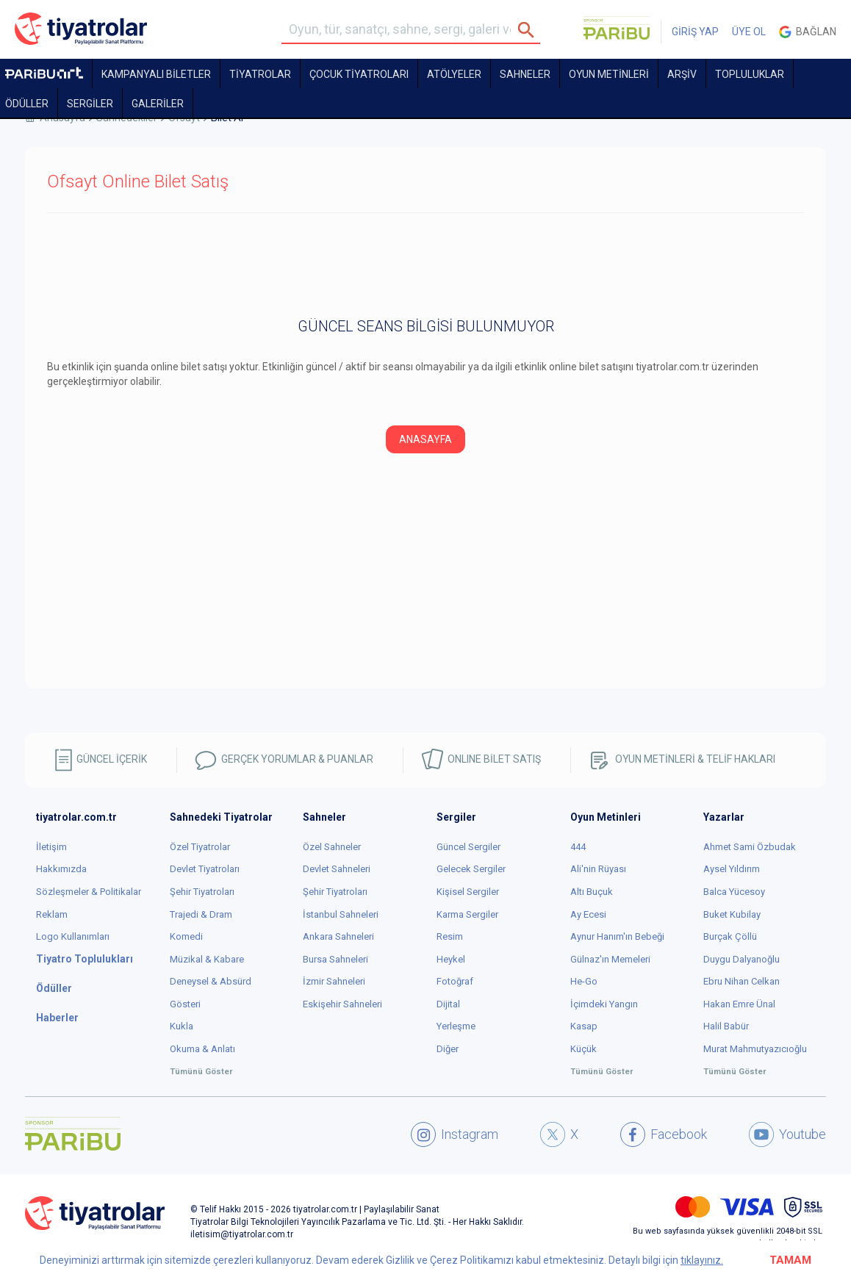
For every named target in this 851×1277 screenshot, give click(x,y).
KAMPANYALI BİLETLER (156, 74)
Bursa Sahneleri (335, 959)
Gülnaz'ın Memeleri (610, 959)
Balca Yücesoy (734, 891)
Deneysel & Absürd (210, 981)
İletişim (51, 846)
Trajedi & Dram (201, 914)
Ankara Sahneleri (338, 936)
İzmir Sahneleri (334, 981)
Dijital (448, 1004)
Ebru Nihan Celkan (741, 981)
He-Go (583, 981)
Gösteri (185, 1004)
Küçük (583, 1048)
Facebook (663, 1134)
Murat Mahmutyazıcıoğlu (755, 1048)
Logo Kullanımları (72, 936)
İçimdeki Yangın (604, 1004)
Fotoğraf (455, 981)
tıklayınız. (702, 1260)
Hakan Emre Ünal (739, 1004)
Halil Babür (726, 1026)
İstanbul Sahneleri (340, 914)
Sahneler (525, 74)
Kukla (181, 1026)
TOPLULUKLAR (749, 74)
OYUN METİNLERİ (609, 74)
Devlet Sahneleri (336, 868)
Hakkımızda (61, 868)
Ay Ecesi (588, 914)
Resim (450, 936)
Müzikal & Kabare (207, 959)
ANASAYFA (425, 439)
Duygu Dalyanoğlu (741, 959)
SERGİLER (90, 103)
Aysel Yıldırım (731, 868)
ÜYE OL (749, 31)
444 (578, 846)
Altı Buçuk (591, 891)
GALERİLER (158, 103)
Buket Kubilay (732, 914)
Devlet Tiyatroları (205, 868)
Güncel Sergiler (468, 846)
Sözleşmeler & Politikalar (88, 891)
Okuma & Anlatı (202, 1048)
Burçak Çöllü (730, 936)
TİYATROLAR (260, 74)
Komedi (186, 936)
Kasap (583, 1026)
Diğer (448, 1048)
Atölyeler (454, 74)
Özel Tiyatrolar (200, 846)
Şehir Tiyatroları (202, 891)
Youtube (787, 1134)
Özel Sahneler (332, 846)
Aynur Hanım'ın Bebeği (617, 936)
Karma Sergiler (467, 914)
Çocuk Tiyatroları (359, 74)
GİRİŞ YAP (695, 31)
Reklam (52, 914)
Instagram (454, 1134)
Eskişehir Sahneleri (342, 1004)
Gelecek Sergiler (471, 868)
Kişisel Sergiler (468, 891)
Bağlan (807, 32)
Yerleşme (456, 1026)
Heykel (451, 959)
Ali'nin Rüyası (598, 868)
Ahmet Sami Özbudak (749, 846)
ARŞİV (682, 74)
